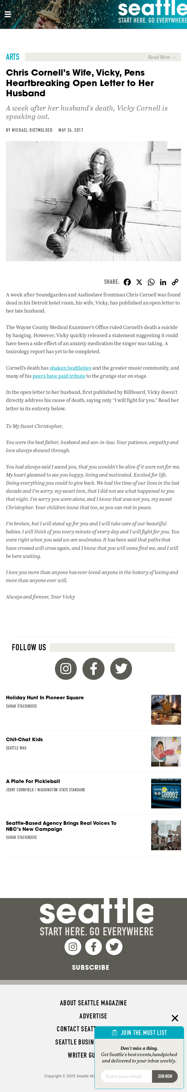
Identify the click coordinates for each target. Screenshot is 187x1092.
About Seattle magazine (93, 1003)
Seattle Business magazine (93, 1042)
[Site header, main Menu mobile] (8, 14)
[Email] (126, 1076)
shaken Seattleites (70, 367)
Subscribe (90, 967)
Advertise (93, 1016)
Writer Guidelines (93, 1055)
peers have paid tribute (59, 375)
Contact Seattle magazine (93, 1029)
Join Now (165, 1076)
